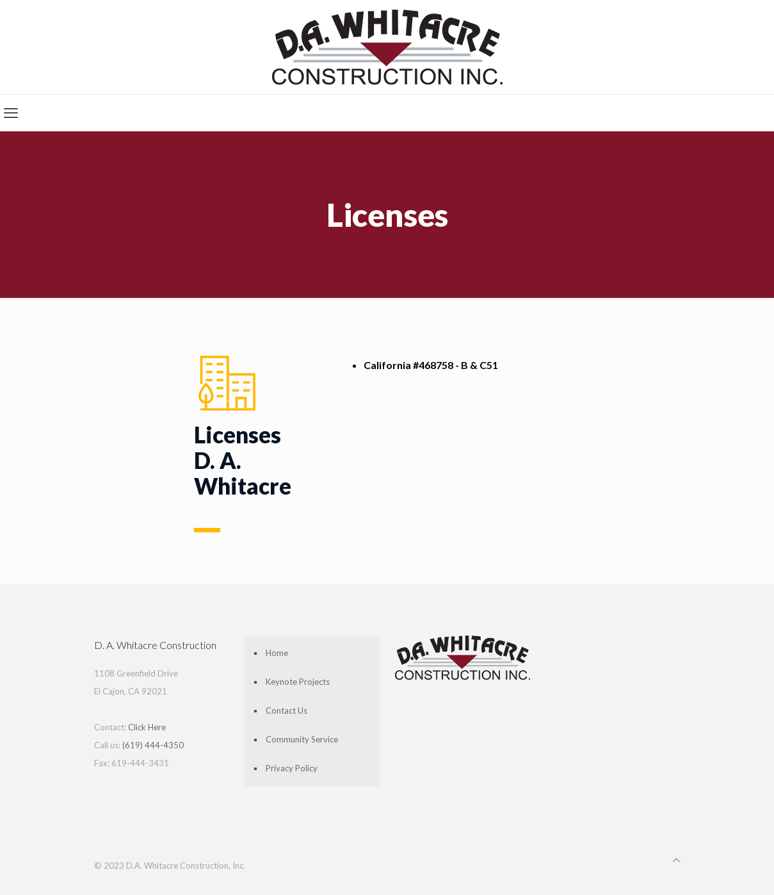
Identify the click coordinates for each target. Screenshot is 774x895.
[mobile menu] (11, 113)
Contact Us (286, 710)
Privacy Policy (292, 768)
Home (277, 653)
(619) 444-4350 (153, 745)
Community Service (302, 739)
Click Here (147, 727)
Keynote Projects (298, 682)
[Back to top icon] (676, 860)
